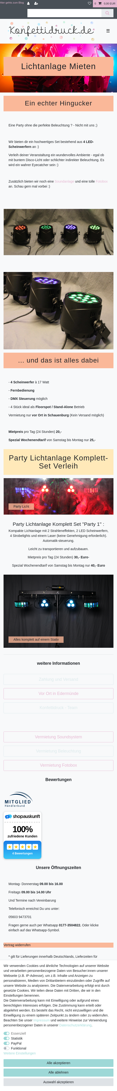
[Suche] (107, 13)
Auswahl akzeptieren (58, 1082)
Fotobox (102, 181)
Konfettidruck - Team (58, 707)
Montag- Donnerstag (24, 884)
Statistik (17, 1038)
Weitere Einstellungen (20, 1053)
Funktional (18, 1048)
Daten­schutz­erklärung (75, 1025)
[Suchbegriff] (64, 13)
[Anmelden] (29, 3)
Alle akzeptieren (58, 1063)
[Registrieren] (37, 3)
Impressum (41, 1020)
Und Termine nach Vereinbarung (32, 900)
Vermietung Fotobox (58, 765)
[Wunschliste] (89, 3)
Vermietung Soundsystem (58, 737)
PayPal (16, 1043)
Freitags (15, 892)
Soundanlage (64, 181)
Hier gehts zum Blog (12, 2)
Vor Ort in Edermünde (58, 693)
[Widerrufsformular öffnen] (17, 945)
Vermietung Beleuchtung (58, 751)
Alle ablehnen (58, 1072)
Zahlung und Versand (58, 679)
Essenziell (18, 1033)
